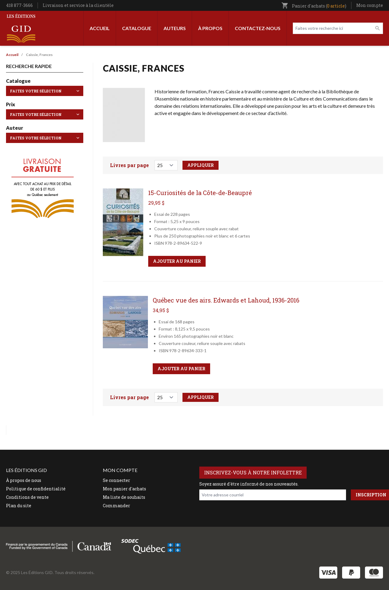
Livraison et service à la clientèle (78, 5)
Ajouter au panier (177, 261)
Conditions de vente (27, 497)
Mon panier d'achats (124, 489)
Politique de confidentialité (36, 489)
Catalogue (136, 28)
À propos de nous (23, 480)
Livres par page (129, 165)
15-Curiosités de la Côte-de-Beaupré (200, 193)
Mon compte (369, 5)
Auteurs (175, 28)
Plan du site (18, 505)
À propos (210, 28)
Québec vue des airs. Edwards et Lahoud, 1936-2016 (226, 300)
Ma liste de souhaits (124, 497)
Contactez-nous (257, 28)
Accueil (100, 28)
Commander (116, 505)
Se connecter (116, 480)
